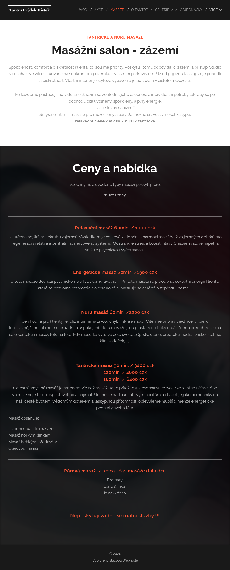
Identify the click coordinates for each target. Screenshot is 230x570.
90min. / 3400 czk (115, 365)
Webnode (130, 560)
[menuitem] (79, 10)
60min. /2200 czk (115, 312)
